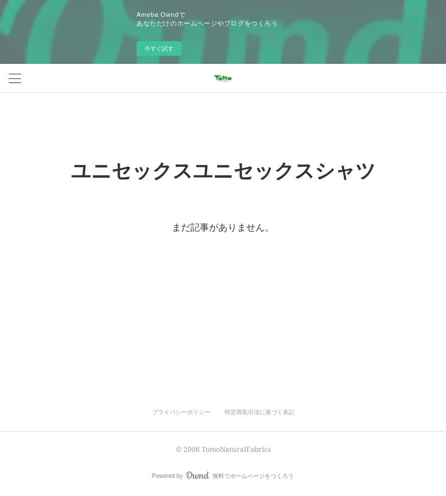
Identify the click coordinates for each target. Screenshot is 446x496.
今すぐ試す (159, 48)
